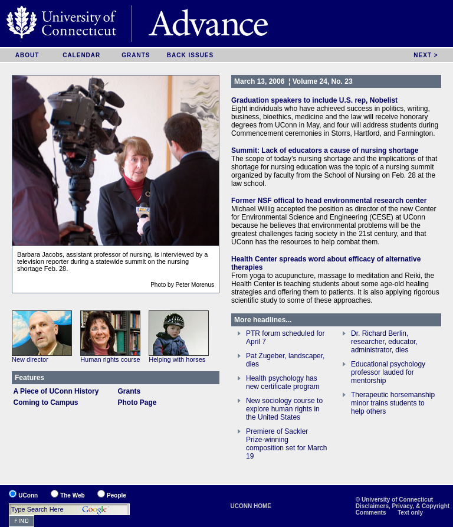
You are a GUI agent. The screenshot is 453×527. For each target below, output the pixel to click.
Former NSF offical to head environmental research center (328, 201)
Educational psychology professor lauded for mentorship (388, 372)
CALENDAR (81, 55)
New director (30, 359)
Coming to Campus (46, 402)
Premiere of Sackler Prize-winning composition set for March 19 (286, 443)
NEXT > (425, 55)
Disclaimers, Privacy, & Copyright (402, 506)
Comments (371, 512)
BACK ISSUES (190, 55)
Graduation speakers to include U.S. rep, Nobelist (314, 100)
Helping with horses (177, 359)
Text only (410, 512)
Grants (129, 391)
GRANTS (136, 55)
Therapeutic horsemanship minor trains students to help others (393, 403)
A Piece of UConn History (56, 391)
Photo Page (137, 402)
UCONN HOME (251, 506)
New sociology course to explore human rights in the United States (284, 409)
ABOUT (27, 55)
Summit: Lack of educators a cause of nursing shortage (324, 150)
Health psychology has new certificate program (283, 382)
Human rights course (110, 359)
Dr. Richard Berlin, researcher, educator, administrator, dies (384, 341)
